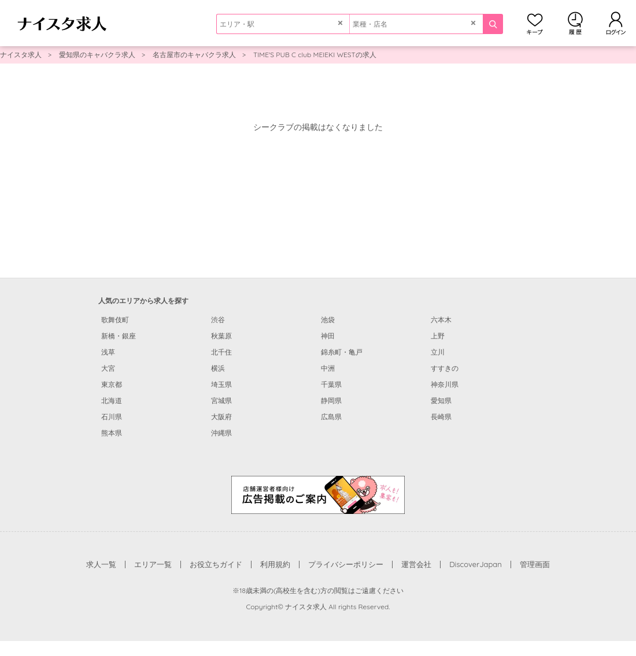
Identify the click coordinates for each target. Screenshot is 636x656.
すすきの (444, 368)
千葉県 (331, 384)
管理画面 (535, 564)
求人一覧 (101, 564)
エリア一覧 (153, 564)
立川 (438, 352)
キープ (534, 23)
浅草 (108, 352)
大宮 (108, 368)
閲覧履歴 (575, 23)
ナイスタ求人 (21, 54)
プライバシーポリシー (345, 564)
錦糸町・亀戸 (342, 352)
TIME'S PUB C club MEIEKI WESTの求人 (314, 54)
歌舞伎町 (115, 319)
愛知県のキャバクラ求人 (97, 54)
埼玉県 (221, 384)
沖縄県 (221, 432)
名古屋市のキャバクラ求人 (194, 54)
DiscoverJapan (475, 564)
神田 (328, 335)
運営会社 (416, 564)
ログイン (615, 23)
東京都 (111, 384)
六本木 (441, 319)
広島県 (331, 416)
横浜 (218, 368)
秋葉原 (221, 335)
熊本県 (111, 432)
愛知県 (441, 400)
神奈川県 (444, 384)
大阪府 (221, 416)
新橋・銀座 (118, 335)
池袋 (328, 319)
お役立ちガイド (216, 564)
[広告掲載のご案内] (318, 494)
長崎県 (441, 416)
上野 (438, 335)
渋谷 (218, 319)
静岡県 (331, 400)
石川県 (111, 416)
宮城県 (221, 400)
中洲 (328, 368)
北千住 (221, 352)
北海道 (111, 400)
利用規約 (275, 564)
